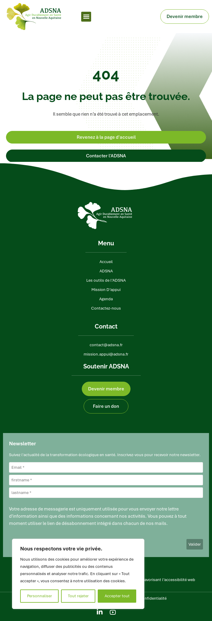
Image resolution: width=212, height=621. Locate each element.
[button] (86, 17)
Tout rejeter (78, 595)
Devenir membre (186, 17)
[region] (78, 574)
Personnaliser (39, 595)
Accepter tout (117, 595)
